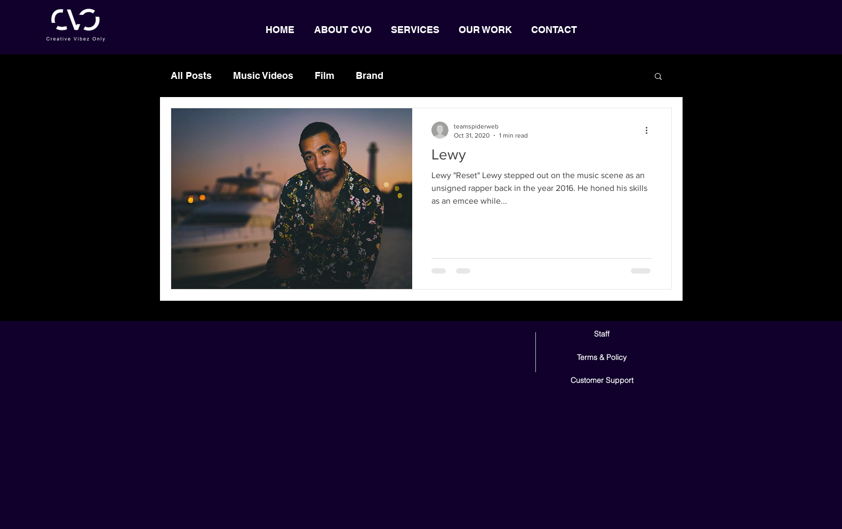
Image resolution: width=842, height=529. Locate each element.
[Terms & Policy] (602, 357)
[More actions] (650, 130)
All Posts (191, 75)
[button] (658, 77)
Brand (369, 75)
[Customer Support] (602, 380)
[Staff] (602, 334)
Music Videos (263, 75)
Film (324, 75)
